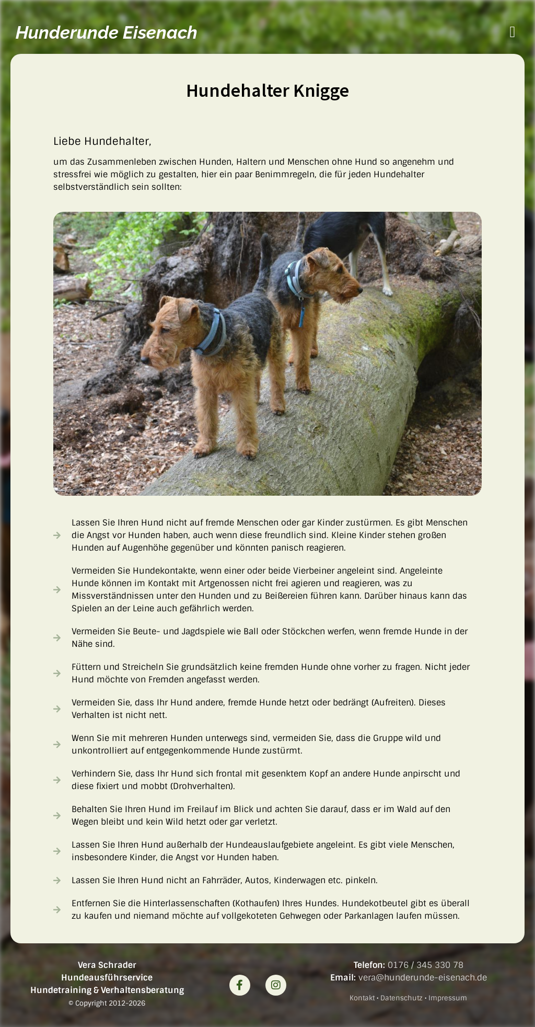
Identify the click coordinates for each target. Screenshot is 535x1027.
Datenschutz (401, 998)
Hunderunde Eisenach (106, 32)
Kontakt (362, 998)
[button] (512, 31)
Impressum (447, 998)
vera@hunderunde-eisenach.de (422, 977)
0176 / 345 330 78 (425, 965)
